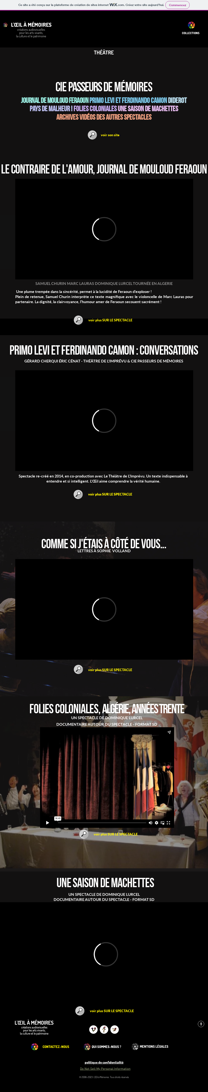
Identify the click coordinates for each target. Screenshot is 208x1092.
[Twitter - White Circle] (114, 1029)
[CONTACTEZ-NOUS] (56, 1046)
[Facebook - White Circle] (104, 1029)
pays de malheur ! (51, 109)
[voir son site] (110, 135)
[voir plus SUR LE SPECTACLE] (110, 320)
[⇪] (201, 1024)
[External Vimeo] (104, 229)
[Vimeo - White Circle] (93, 1029)
